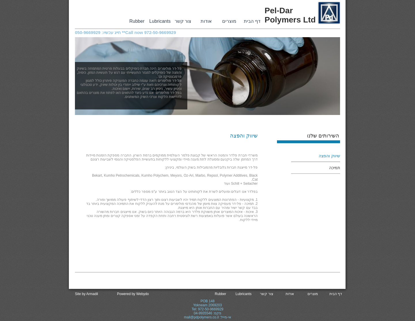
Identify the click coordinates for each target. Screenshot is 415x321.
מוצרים (229, 21)
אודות (206, 21)
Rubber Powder (137, 21)
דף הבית (252, 21)
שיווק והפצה (329, 156)
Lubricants (160, 21)
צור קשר (183, 21)
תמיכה (334, 167)
